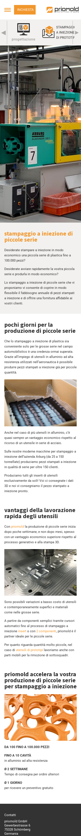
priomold (17, 527)
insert (22, 631)
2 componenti (46, 631)
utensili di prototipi (29, 650)
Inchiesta (25, 10)
